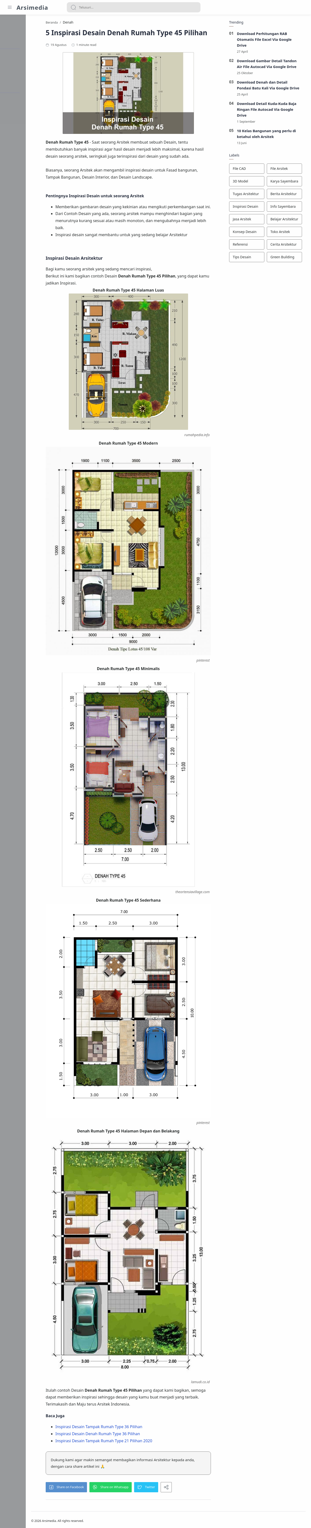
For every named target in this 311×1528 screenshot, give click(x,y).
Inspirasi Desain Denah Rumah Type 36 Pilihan (119, 1429)
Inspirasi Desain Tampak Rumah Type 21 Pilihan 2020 (125, 1436)
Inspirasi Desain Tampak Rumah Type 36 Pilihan (120, 1422)
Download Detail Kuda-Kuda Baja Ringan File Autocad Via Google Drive (269, 110)
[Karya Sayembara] (287, 182)
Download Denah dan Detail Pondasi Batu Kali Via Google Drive (271, 86)
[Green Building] (287, 258)
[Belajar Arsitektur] (287, 220)
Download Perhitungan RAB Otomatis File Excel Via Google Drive (267, 40)
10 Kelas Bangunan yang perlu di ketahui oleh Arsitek (269, 134)
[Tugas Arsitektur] (249, 195)
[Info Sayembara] (287, 208)
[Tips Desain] (249, 258)
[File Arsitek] (287, 170)
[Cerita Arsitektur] (287, 246)
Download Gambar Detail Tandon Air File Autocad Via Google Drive (270, 64)
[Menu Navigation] (9, 7)
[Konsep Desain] (249, 233)
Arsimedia (32, 7)
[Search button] (73, 7)
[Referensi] (249, 246)
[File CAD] (249, 170)
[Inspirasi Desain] (249, 208)
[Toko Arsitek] (287, 233)
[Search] (133, 7)
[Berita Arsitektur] (287, 195)
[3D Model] (249, 182)
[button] (87, 1483)
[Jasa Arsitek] (249, 220)
